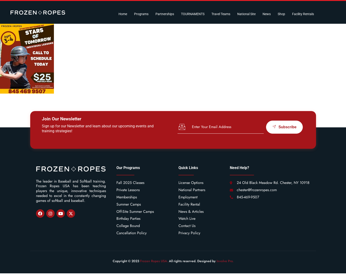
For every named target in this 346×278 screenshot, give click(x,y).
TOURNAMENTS (192, 14)
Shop (281, 14)
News (267, 14)
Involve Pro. (225, 261)
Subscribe (284, 127)
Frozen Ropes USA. (154, 261)
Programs (141, 14)
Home (123, 14)
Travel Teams (220, 14)
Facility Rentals (303, 14)
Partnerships (164, 14)
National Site (246, 14)
